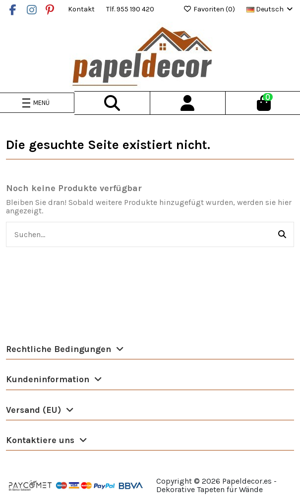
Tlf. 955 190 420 (130, 9)
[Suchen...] (282, 235)
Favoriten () (210, 9)
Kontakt (82, 9)
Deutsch (270, 9)
